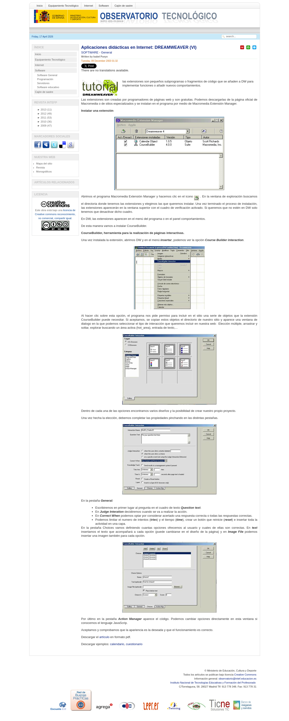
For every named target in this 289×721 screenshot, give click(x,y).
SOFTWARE (90, 52)
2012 (41, 113)
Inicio (40, 5)
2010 (41, 121)
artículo (104, 637)
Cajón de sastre (123, 5)
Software (104, 5)
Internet (88, 5)
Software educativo (48, 87)
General (106, 52)
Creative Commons (245, 674)
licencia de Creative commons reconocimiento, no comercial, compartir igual (55, 214)
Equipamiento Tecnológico (63, 5)
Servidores (43, 83)
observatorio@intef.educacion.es (237, 678)
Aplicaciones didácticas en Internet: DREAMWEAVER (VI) (139, 47)
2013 (41, 109)
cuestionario (134, 644)
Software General (47, 75)
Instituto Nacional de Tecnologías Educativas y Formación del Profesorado (213, 682)
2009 (41, 125)
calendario (117, 644)
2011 (41, 117)
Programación (45, 79)
